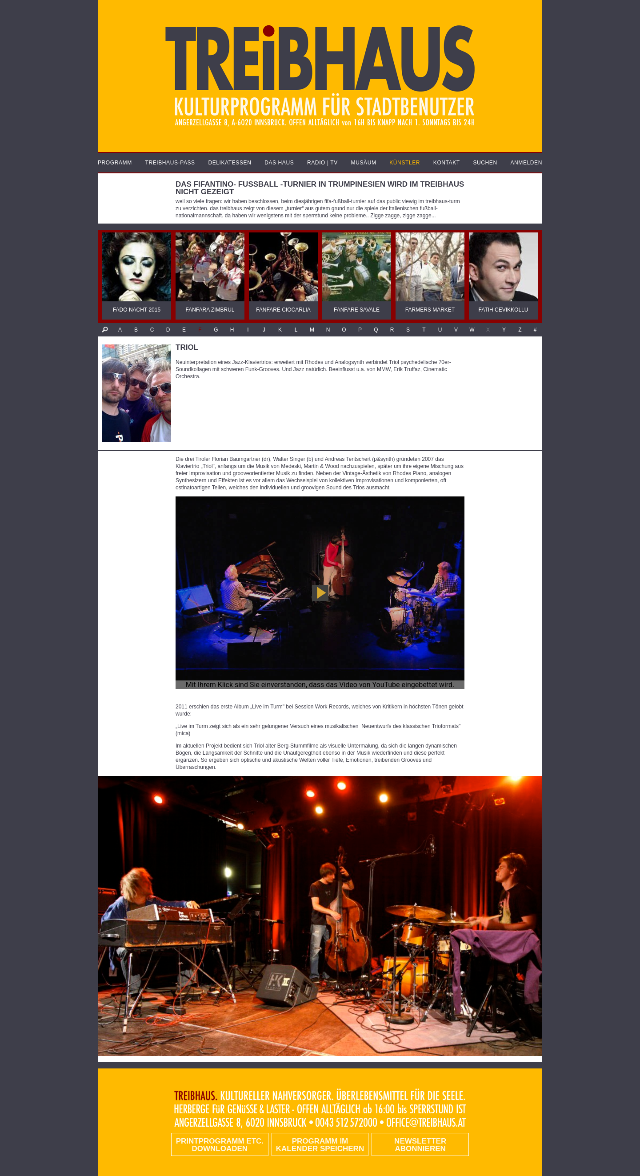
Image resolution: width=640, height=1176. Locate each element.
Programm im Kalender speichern (320, 1145)
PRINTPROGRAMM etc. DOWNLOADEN (220, 1145)
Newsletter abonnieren (420, 1145)
